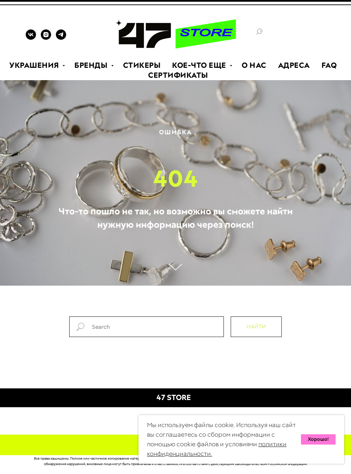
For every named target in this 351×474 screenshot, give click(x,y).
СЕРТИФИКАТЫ (178, 75)
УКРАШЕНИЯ (35, 65)
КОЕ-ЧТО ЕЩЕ (200, 65)
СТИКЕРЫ (142, 65)
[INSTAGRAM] (46, 38)
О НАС (254, 65)
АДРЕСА (294, 65)
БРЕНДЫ (91, 65)
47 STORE (173, 397)
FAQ (329, 65)
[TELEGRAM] (61, 38)
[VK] (31, 38)
